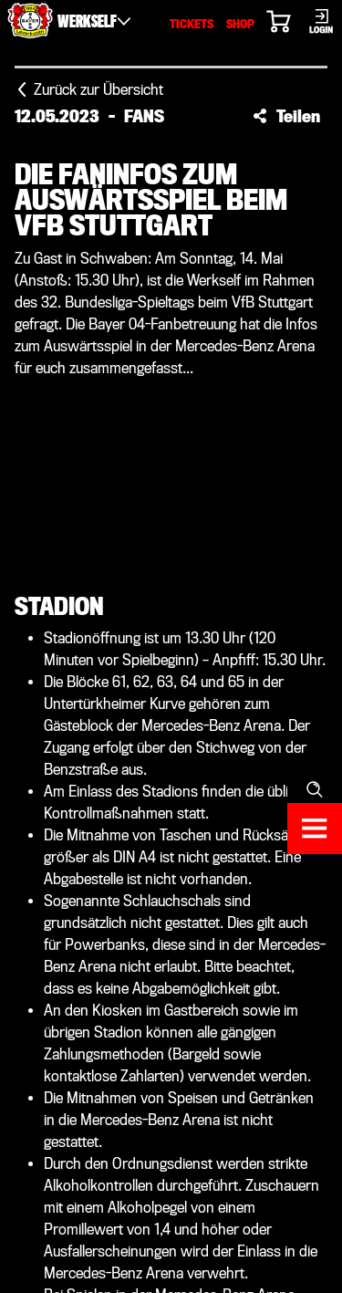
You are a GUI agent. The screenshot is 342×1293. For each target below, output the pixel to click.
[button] (286, 116)
